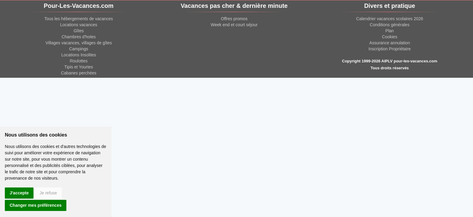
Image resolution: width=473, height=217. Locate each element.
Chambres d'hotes (79, 36)
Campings (78, 48)
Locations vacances (78, 24)
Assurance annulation (389, 42)
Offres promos (234, 18)
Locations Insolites (78, 54)
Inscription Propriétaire (390, 48)
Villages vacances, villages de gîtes (79, 42)
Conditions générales (390, 24)
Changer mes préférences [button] (36, 205)
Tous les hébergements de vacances (78, 18)
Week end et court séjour (234, 24)
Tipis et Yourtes (78, 66)
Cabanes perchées (79, 73)
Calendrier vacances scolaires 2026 (389, 18)
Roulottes (78, 60)
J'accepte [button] (19, 192)
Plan (390, 30)
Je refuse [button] (48, 192)
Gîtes (79, 30)
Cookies (389, 36)
